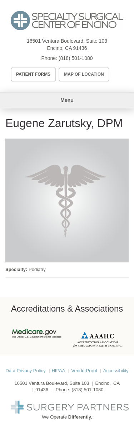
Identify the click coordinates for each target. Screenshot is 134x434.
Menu (67, 100)
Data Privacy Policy (25, 370)
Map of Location (84, 74)
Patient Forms (33, 74)
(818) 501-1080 (76, 58)
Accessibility (116, 370)
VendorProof (84, 370)
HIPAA (58, 370)
